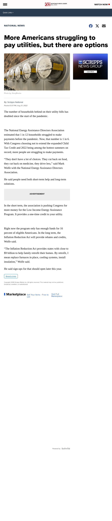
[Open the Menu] (5, 4)
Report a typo (11, 276)
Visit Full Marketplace (56, 295)
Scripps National (15, 102)
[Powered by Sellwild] (66, 449)
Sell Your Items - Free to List (38, 296)
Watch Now (102, 4)
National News (14, 25)
